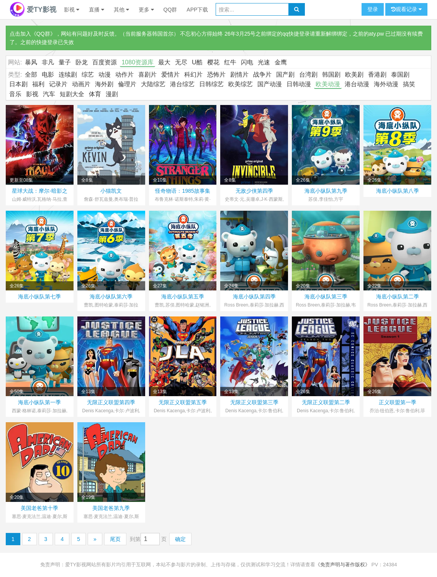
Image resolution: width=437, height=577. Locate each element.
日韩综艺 (211, 84)
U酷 (197, 62)
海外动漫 (386, 84)
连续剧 (68, 74)
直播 (96, 9)
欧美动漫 (328, 84)
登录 (372, 9)
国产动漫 (269, 84)
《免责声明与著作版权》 (342, 564)
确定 (180, 539)
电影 (48, 74)
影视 (71, 9)
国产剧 (285, 74)
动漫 (104, 74)
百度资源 (104, 62)
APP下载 (197, 10)
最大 (164, 62)
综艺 (88, 74)
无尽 (181, 62)
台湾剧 (308, 74)
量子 (65, 62)
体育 (95, 94)
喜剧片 (147, 74)
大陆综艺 (153, 84)
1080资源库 (137, 62)
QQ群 (170, 10)
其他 (121, 9)
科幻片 (193, 74)
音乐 (15, 94)
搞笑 (409, 84)
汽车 (49, 94)
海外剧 (104, 84)
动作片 (124, 74)
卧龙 (81, 62)
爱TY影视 (33, 9)
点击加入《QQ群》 (33, 34)
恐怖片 (216, 74)
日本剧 (18, 84)
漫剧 (112, 94)
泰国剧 (400, 74)
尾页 (115, 539)
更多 (146, 9)
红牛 (230, 62)
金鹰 (281, 62)
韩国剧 (331, 74)
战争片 (262, 74)
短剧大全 (72, 94)
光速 (264, 62)
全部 (31, 74)
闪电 (247, 62)
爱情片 (170, 74)
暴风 (31, 62)
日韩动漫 (298, 84)
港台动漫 (357, 84)
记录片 (58, 84)
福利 (38, 84)
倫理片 (127, 84)
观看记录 (406, 9)
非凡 (48, 62)
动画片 (81, 84)
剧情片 (239, 74)
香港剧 (377, 74)
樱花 (213, 62)
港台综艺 (182, 84)
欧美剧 (354, 74)
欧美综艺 (240, 84)
